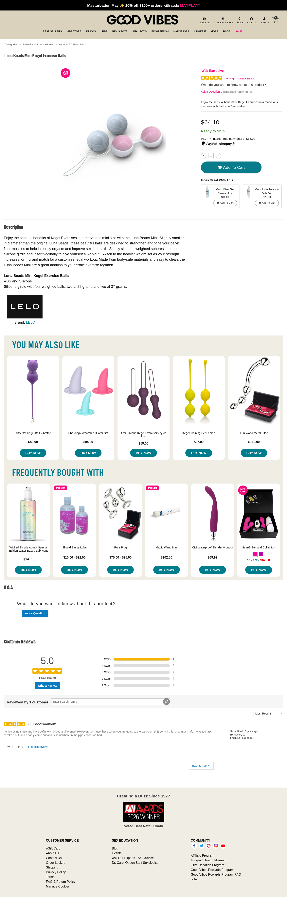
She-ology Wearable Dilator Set (88, 433)
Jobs (194, 879)
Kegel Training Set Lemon (198, 433)
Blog (115, 848)
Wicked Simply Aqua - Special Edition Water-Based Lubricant (28, 549)
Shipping (52, 867)
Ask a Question (210, 91)
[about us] (251, 20)
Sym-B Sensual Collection (258, 547)
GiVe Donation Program (207, 865)
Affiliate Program (202, 855)
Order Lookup (55, 863)
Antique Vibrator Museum (208, 860)
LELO (30, 322)
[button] (255, 554)
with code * (143, 5)
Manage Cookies (58, 886)
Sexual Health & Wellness (38, 44)
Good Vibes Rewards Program (212, 870)
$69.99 (212, 557)
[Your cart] (275, 20)
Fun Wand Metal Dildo (254, 433)
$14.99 (28, 559)
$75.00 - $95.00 (120, 557)
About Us (52, 853)
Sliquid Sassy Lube (74, 547)
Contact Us (54, 858)
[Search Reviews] (110, 701)
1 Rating (229, 78)
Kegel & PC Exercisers (72, 44)
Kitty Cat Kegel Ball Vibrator (32, 433)
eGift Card (53, 848)
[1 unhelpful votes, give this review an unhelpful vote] (20, 747)
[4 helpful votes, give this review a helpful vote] (9, 747)
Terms (50, 877)
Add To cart (231, 167)
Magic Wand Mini (166, 547)
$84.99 (88, 442)
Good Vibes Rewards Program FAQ (216, 874)
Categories (11, 44)
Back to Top (201, 765)
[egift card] (204, 20)
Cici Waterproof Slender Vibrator (212, 547)
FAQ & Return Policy (60, 882)
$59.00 (143, 443)
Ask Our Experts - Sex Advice (133, 858)
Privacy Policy (56, 872)
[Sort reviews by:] (268, 713)
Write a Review (246, 78)
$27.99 (199, 442)
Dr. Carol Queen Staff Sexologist (135, 863)
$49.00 (33, 442)
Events (117, 853)
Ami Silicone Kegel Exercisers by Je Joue (143, 434)
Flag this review (37, 746)
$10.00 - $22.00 (74, 557)
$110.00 (254, 442)
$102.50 (166, 557)
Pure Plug (120, 547)
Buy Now (33, 453)
